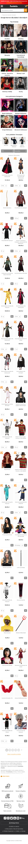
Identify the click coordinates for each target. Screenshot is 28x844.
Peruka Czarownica (7, 567)
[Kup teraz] (12, 185)
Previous (1, 140)
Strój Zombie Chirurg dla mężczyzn (7, 502)
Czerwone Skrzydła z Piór (7, 698)
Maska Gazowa (7, 632)
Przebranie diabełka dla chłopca (7, 731)
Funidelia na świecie (14, 826)
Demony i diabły (7, 91)
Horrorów (6, 145)
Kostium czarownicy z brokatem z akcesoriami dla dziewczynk (21, 242)
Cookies (17, 831)
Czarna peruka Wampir (7, 665)
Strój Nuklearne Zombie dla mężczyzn (7, 306)
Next (27, 140)
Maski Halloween (7, 113)
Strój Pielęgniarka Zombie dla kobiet (7, 404)
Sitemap (23, 831)
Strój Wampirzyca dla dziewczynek (20, 306)
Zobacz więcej (5, 776)
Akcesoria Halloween (21, 130)
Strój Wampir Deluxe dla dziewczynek (7, 175)
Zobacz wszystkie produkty (14, 754)
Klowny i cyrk (21, 73)
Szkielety (20, 39)
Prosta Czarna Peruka (7, 534)
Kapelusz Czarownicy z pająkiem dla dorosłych (21, 404)
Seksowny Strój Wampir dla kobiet (21, 666)
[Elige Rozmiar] (4, 185)
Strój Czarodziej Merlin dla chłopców (21, 502)
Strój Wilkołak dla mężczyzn (21, 207)
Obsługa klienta (14, 823)
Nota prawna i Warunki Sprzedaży (14, 829)
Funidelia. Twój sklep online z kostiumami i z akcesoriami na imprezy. (13, 6)
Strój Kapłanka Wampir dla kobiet (21, 339)
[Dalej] (21, 750)
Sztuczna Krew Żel (21, 600)
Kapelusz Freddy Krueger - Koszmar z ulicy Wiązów (21, 470)
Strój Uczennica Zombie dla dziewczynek (7, 372)
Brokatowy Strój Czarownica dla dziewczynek (20, 176)
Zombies (7, 39)
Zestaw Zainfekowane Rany (21, 698)
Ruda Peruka (7, 469)
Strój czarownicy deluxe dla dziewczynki (7, 339)
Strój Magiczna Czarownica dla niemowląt (21, 535)
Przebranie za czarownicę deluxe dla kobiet (7, 274)
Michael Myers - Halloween (14, 146)
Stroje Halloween (7, 130)
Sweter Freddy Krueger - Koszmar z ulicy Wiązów (20, 437)
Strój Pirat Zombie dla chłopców (7, 437)
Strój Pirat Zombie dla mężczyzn (7, 600)
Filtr (3, 151)
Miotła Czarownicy (7, 207)
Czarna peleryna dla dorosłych (20, 372)
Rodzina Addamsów (22, 146)
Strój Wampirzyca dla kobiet (21, 273)
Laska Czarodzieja (21, 567)
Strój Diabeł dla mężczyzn (7, 240)
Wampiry (7, 55)
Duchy (21, 91)
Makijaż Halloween (20, 113)
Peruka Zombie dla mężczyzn (21, 731)
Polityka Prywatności (9, 831)
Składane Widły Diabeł (21, 632)
